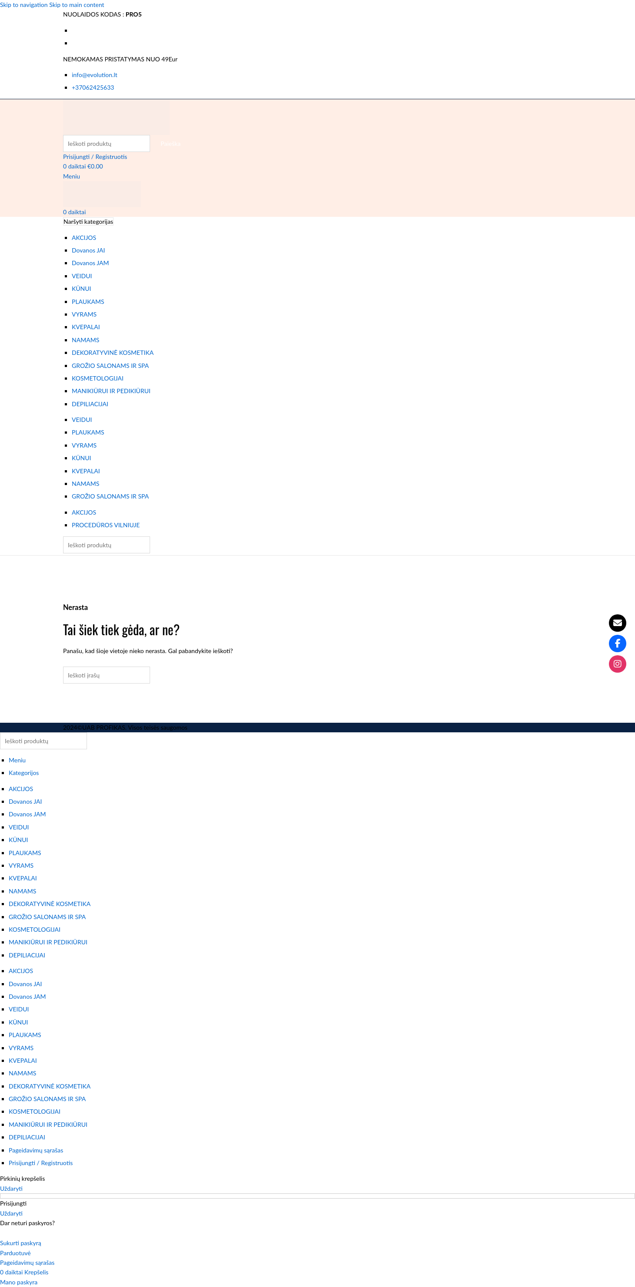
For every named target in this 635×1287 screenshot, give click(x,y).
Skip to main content (76, 4)
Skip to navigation (24, 4)
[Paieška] (106, 143)
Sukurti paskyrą (20, 1243)
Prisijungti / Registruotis (41, 1162)
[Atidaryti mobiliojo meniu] (71, 176)
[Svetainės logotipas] (116, 116)
